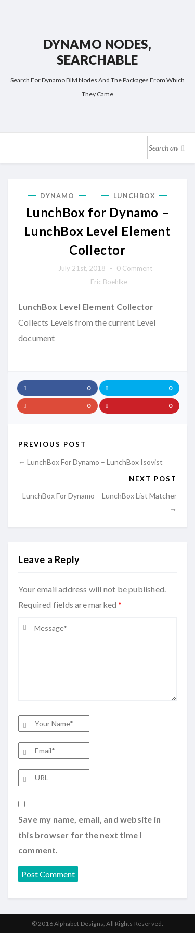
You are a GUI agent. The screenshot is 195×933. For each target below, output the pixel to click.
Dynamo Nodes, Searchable (98, 51)
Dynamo (57, 196)
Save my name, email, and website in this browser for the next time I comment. (89, 834)
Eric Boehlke (108, 282)
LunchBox (134, 196)
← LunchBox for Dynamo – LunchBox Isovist (90, 461)
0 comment (134, 268)
